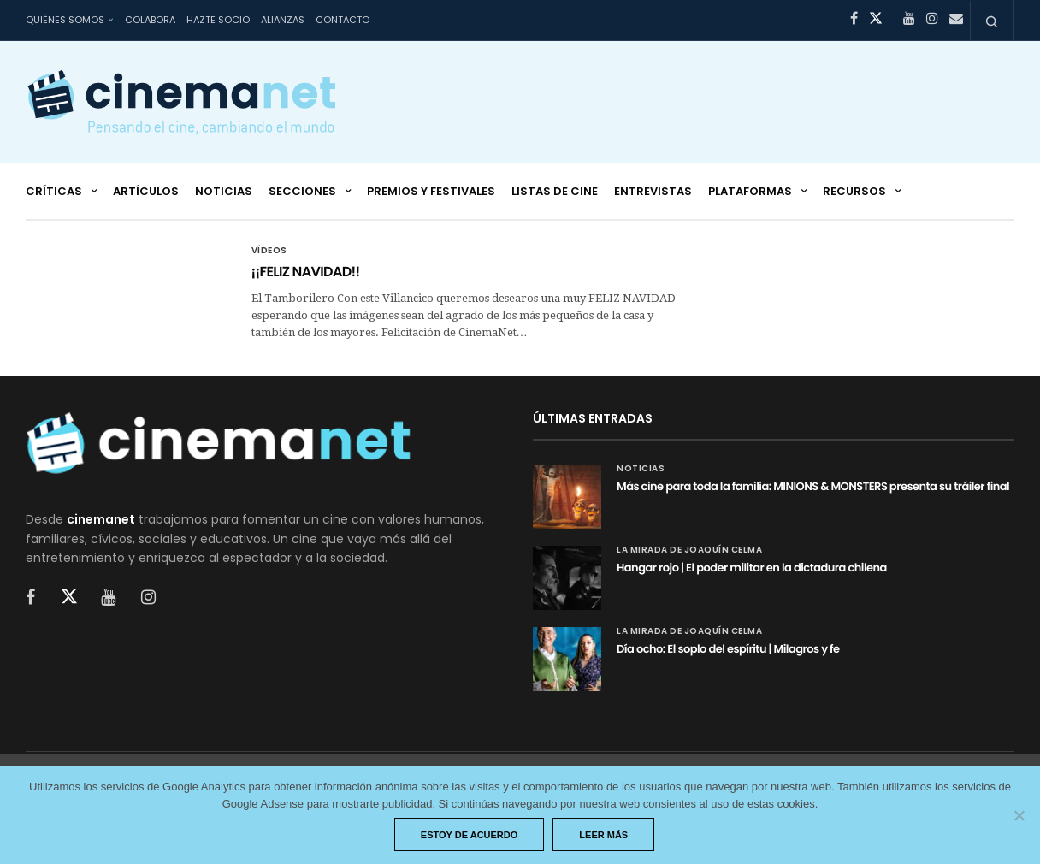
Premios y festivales (431, 191)
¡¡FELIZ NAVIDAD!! (305, 271)
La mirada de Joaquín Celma (689, 550)
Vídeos (269, 250)
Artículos (146, 191)
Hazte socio (218, 20)
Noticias (223, 191)
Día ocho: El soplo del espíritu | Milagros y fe (728, 649)
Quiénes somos (65, 20)
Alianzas (282, 20)
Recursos (854, 191)
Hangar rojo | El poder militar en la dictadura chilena (752, 567)
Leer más (603, 835)
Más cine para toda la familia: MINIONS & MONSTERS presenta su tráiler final (813, 486)
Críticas (54, 191)
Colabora (150, 20)
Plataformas (750, 191)
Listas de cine (554, 191)
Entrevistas (653, 191)
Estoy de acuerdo (469, 835)
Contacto (342, 20)
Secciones (302, 191)
